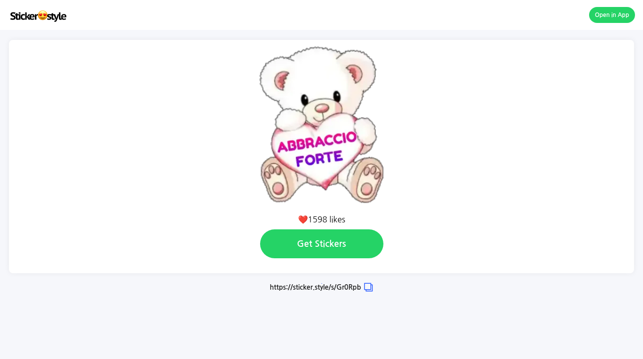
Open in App (612, 15)
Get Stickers (321, 243)
